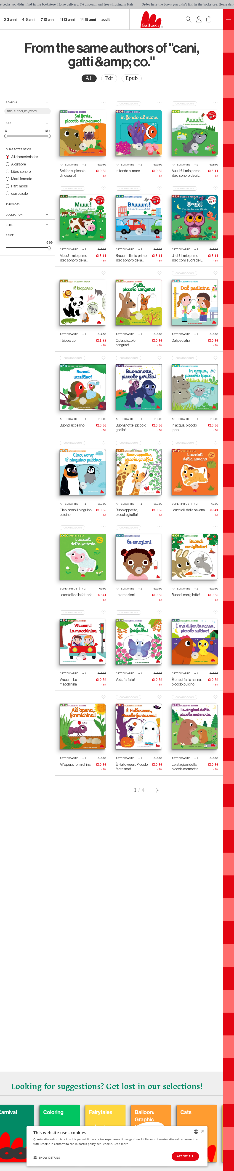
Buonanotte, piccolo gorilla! (131, 427)
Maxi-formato (21, 178)
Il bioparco (68, 340)
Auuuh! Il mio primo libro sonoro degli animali (186, 173)
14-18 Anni (88, 19)
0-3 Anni (10, 19)
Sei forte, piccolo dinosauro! (72, 173)
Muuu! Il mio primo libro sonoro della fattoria (73, 257)
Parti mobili (19, 186)
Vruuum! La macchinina (68, 681)
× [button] (202, 1131)
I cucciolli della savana (188, 510)
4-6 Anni (28, 19)
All (89, 78)
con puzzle (19, 193)
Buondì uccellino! (72, 425)
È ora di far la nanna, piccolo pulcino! (187, 681)
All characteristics (24, 157)
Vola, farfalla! (125, 679)
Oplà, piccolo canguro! (126, 342)
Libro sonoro (21, 171)
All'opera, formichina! (75, 764)
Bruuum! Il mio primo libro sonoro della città (131, 257)
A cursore (18, 164)
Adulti (105, 19)
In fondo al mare (128, 170)
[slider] (5, 135)
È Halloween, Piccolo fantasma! (132, 766)
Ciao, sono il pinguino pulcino (76, 512)
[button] (46, 1157)
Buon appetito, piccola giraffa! (127, 512)
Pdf (109, 78)
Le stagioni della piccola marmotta (185, 766)
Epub (131, 78)
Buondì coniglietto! (186, 594)
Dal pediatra (181, 340)
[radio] (89, 78)
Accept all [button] (185, 1156)
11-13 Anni (67, 19)
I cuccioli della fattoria (76, 594)
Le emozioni (125, 594)
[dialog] (117, 1146)
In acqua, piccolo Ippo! (184, 427)
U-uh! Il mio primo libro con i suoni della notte (187, 257)
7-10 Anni (48, 19)
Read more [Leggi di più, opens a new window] (121, 1144)
